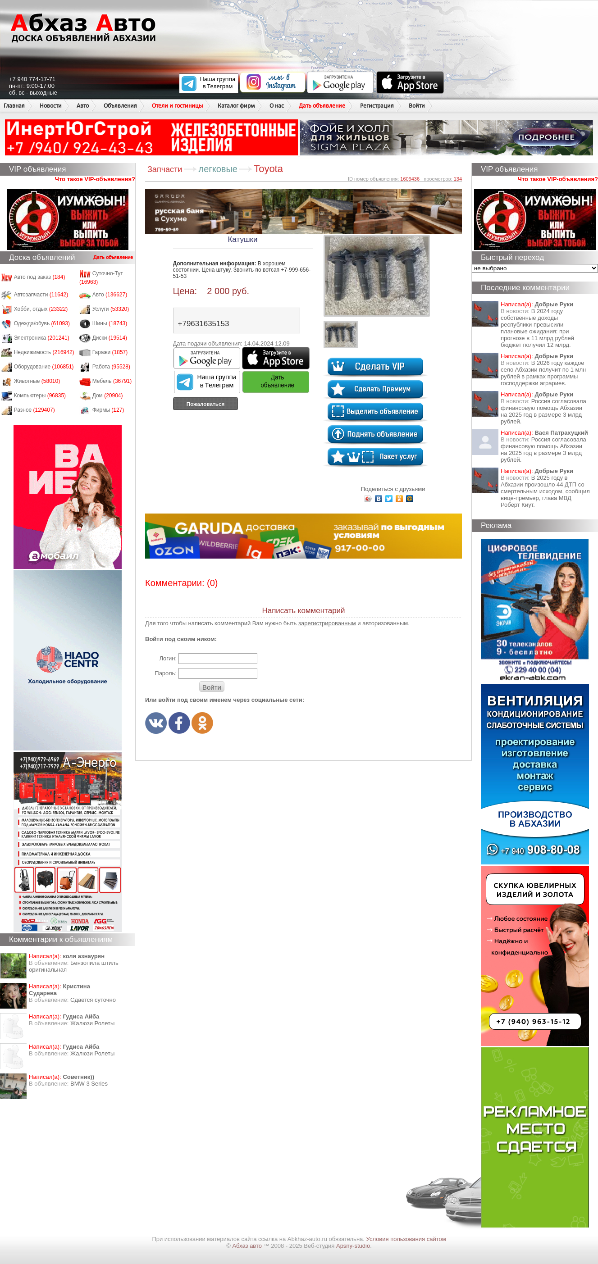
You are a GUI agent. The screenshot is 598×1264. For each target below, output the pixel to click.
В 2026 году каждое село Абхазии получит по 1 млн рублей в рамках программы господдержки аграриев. (543, 372)
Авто (83, 105)
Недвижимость (44, 352)
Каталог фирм (236, 105)
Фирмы (108, 410)
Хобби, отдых (41, 309)
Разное (34, 410)
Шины (110, 323)
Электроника (41, 338)
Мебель (112, 381)
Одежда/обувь (42, 323)
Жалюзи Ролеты (92, 1023)
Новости (51, 105)
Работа (111, 367)
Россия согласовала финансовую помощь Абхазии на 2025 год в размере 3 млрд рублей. (543, 411)
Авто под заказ (39, 277)
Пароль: (166, 673)
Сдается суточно (93, 999)
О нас (276, 105)
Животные (37, 381)
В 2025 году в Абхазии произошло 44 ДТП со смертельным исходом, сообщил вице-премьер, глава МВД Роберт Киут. (545, 491)
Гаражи (110, 352)
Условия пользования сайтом (406, 1239)
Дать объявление (322, 105)
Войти (417, 105)
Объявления (120, 105)
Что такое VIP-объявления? (95, 179)
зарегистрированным (327, 623)
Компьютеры (40, 395)
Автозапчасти (41, 294)
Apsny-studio (353, 1245)
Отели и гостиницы (177, 105)
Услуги (110, 309)
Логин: (168, 658)
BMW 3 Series (89, 1083)
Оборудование (44, 367)
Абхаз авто (247, 1245)
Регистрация (377, 105)
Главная (14, 105)
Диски (110, 338)
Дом (107, 395)
